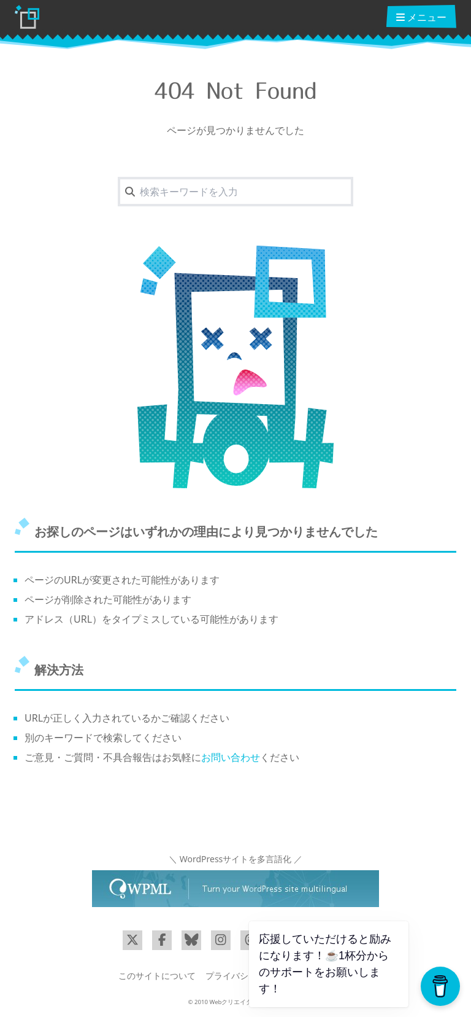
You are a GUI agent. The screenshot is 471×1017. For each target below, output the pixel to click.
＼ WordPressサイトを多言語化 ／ (235, 859)
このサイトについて (157, 975)
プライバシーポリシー (248, 975)
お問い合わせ (230, 757)
